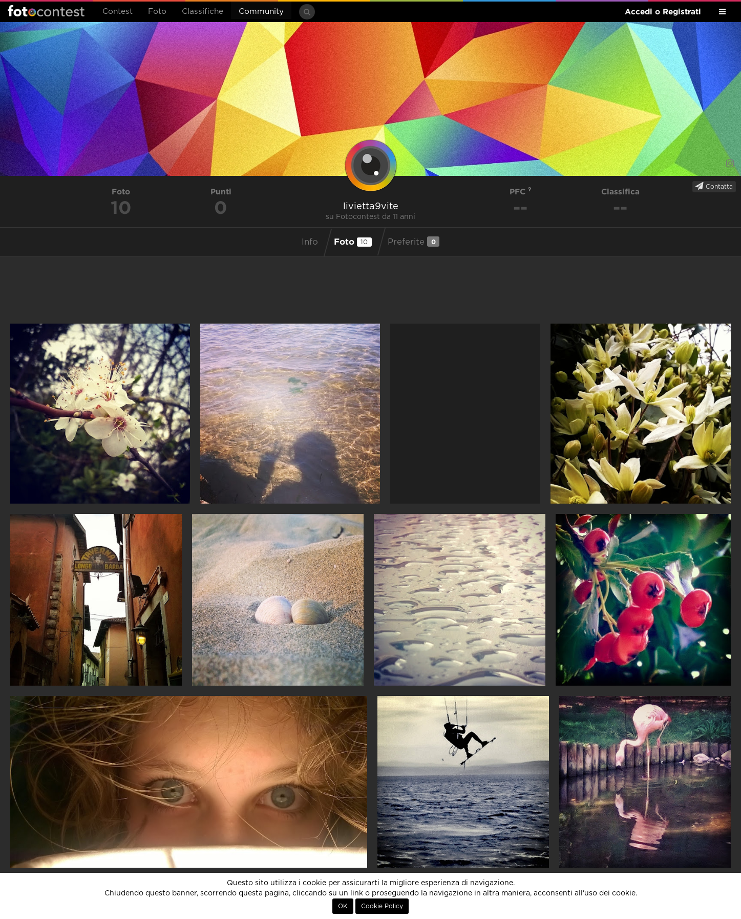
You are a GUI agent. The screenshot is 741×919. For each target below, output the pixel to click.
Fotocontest (46, 10)
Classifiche (202, 11)
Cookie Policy (382, 906)
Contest (117, 11)
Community (261, 11)
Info (310, 242)
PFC (521, 191)
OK (343, 906)
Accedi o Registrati (663, 11)
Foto (157, 11)
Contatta (714, 186)
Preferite (413, 241)
